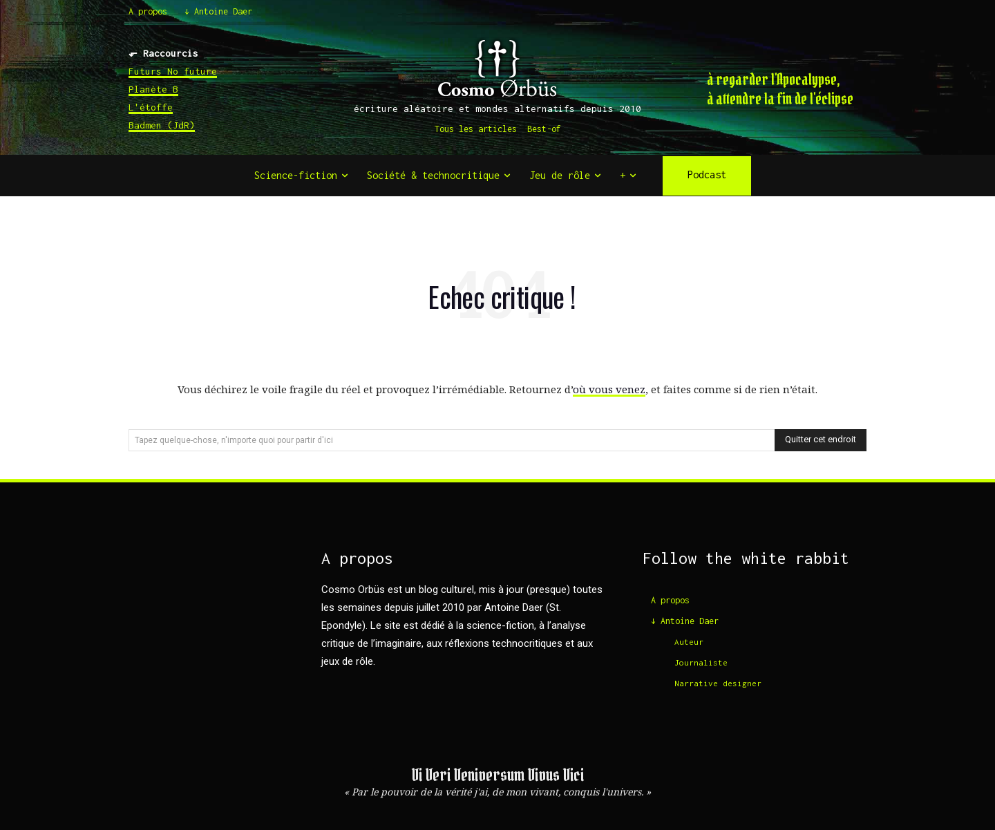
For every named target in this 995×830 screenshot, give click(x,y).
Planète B (153, 89)
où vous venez (609, 389)
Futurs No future (173, 71)
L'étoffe (151, 107)
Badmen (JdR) (162, 125)
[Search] (820, 440)
